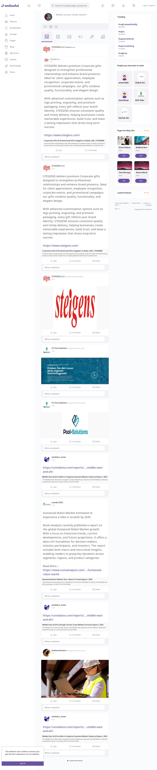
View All (146, 130)
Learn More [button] (10, 757)
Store (10, 72)
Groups (11, 34)
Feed (9, 15)
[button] (39, 5)
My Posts (12, 53)
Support (50, 768)
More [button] (117, 208)
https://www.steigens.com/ (62, 135)
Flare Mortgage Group (128, 172)
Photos (11, 21)
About (117, 205)
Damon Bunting (142, 172)
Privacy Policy (136, 203)
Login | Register (149, 6)
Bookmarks (13, 28)
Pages (10, 40)
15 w (53, 50)
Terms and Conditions (122, 203)
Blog (9, 46)
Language (148, 205)
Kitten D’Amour (125, 147)
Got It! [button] (22, 763)
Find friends (13, 65)
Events (10, 59)
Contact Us (146, 203)
